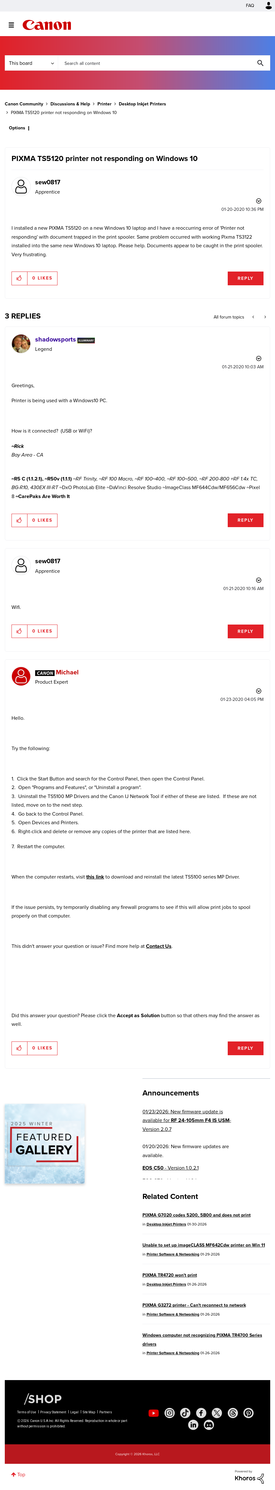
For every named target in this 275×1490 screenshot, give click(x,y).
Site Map (89, 1412)
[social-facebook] (201, 1413)
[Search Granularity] (31, 63)
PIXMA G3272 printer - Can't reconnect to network (194, 1305)
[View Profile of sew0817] (47, 182)
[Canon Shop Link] (39, 1399)
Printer (104, 104)
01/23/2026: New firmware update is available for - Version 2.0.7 (186, 1120)
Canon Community (47, 24)
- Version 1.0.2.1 (170, 1167)
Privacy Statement (53, 1412)
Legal (74, 1412)
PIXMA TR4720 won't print (169, 1275)
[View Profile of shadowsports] (55, 339)
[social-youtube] (154, 1413)
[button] (19, 278)
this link (95, 876)
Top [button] (21, 1474)
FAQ (250, 5)
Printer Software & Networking (173, 1254)
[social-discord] (209, 1425)
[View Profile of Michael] (67, 672)
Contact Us (159, 946)
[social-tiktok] (185, 1413)
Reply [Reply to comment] (246, 520)
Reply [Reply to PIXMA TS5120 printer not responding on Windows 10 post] (246, 278)
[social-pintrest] (248, 1413)
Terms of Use (26, 1412)
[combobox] (164, 63)
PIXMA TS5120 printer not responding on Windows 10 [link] (64, 112)
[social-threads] (233, 1413)
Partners (105, 1412)
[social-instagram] (169, 1413)
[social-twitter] (217, 1413)
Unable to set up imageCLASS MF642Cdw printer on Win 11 (203, 1245)
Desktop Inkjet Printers (142, 104)
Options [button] (17, 128)
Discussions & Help (70, 104)
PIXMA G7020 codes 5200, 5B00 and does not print (196, 1215)
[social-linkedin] (193, 1425)
